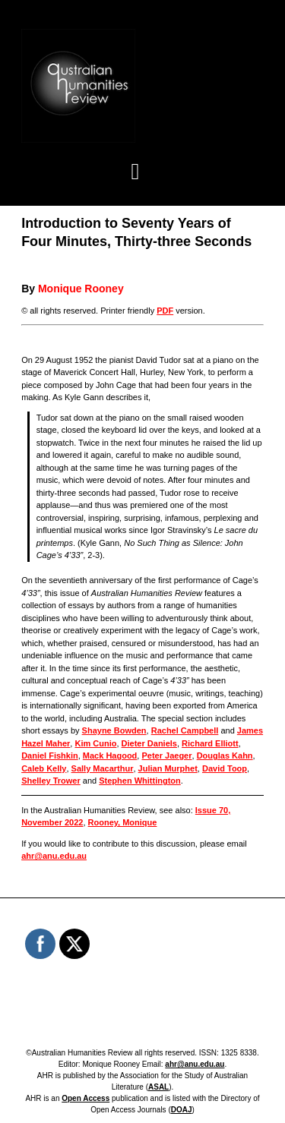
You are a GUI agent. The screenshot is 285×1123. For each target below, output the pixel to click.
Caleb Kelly (43, 768)
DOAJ (181, 1110)
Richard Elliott (210, 743)
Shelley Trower (51, 780)
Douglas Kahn (225, 755)
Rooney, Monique (122, 822)
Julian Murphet (168, 768)
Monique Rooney (81, 288)
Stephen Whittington (140, 780)
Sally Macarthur (102, 768)
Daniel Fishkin (49, 755)
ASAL (158, 1087)
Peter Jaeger (166, 755)
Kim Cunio (95, 743)
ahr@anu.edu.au (54, 855)
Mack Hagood (110, 755)
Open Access (85, 1098)
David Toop (224, 768)
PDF (165, 310)
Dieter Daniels (149, 743)
